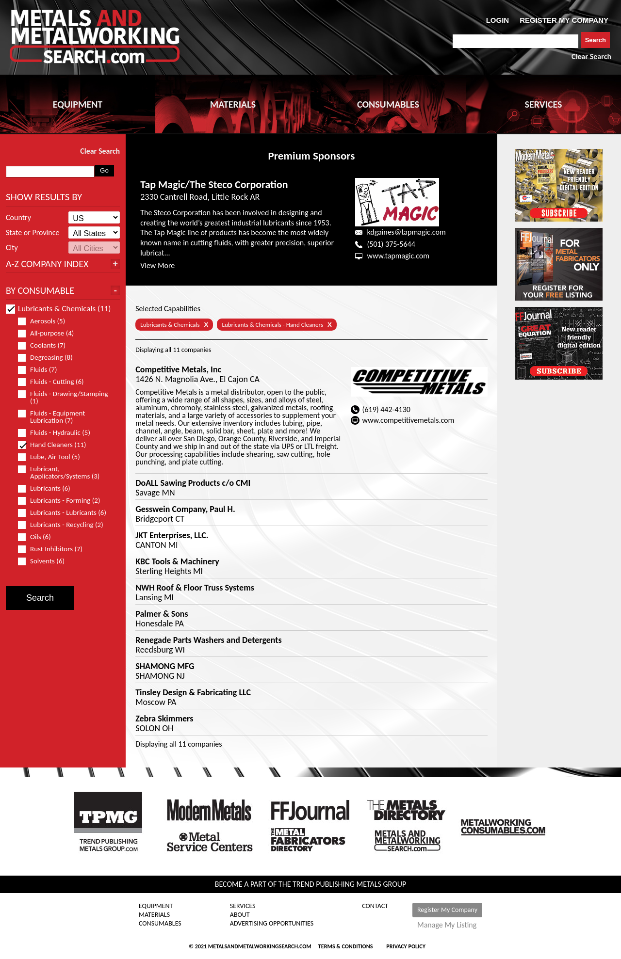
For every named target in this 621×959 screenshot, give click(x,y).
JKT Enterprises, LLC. (172, 535)
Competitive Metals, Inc (178, 369)
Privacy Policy (405, 946)
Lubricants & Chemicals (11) (58, 308)
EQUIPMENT (77, 104)
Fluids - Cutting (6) (55, 381)
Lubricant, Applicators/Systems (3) (63, 472)
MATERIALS (233, 104)
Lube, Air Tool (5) (53, 457)
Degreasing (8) (49, 357)
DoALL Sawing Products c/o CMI (192, 483)
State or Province (32, 233)
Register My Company (447, 910)
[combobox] (515, 41)
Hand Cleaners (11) (56, 444)
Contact (375, 906)
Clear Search (591, 56)
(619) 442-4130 (386, 409)
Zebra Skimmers (164, 718)
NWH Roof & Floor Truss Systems (194, 587)
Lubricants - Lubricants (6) (66, 512)
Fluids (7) (41, 369)
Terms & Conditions (345, 946)
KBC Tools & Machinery (177, 561)
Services (243, 906)
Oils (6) (38, 537)
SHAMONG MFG (164, 666)
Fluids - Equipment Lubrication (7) (51, 417)
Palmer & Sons (161, 613)
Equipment (156, 906)
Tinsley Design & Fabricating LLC (193, 692)
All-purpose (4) (50, 333)
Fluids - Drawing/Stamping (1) (63, 397)
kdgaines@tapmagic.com (406, 232)
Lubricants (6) (48, 488)
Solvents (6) (45, 561)
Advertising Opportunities (271, 923)
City (12, 248)
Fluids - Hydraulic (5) (58, 432)
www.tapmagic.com (398, 255)
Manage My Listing (446, 925)
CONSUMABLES (388, 104)
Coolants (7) (46, 345)
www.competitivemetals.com (408, 420)
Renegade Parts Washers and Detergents (208, 640)
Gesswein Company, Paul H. (185, 509)
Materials (154, 914)
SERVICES (543, 104)
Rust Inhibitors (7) (54, 549)
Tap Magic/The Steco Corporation (214, 184)
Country (18, 218)
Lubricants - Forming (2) (63, 500)
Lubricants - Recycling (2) (65, 524)
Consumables (160, 923)
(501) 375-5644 (391, 244)
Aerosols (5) (45, 321)
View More (157, 265)
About (240, 914)
